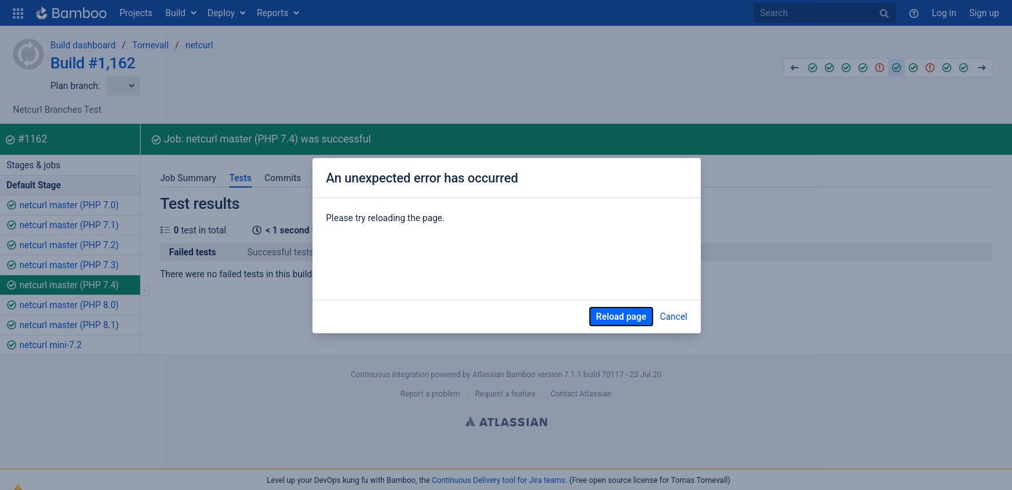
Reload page (621, 316)
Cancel (673, 316)
